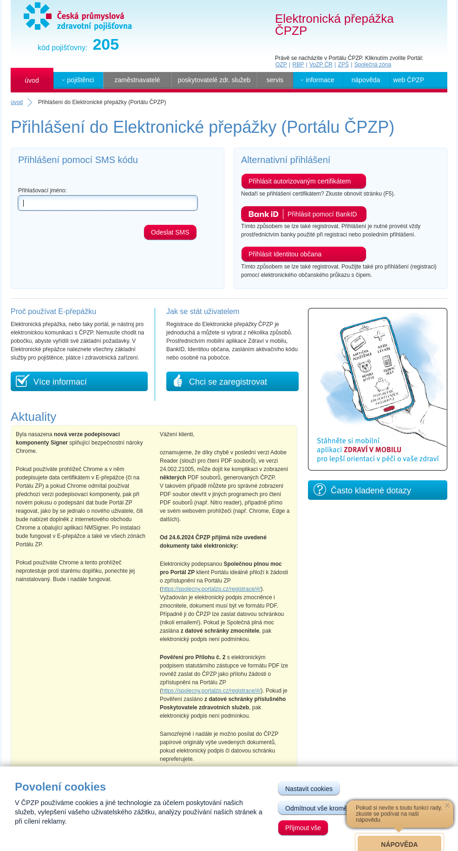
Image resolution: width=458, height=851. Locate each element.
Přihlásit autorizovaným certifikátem (300, 181)
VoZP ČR (321, 64)
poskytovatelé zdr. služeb (214, 80)
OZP (281, 64)
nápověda (366, 80)
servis (275, 80)
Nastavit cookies (309, 788)
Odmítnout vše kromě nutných (328, 808)
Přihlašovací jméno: (42, 190)
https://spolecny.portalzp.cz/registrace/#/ (211, 589)
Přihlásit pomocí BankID (322, 214)
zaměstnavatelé (137, 80)
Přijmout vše (303, 827)
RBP (298, 64)
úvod (32, 80)
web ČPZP (409, 80)
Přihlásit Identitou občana (285, 254)
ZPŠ (343, 64)
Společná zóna (372, 64)
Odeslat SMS (170, 232)
